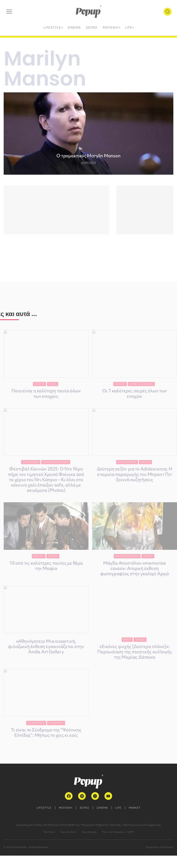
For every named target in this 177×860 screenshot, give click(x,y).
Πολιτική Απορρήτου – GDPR (118, 831)
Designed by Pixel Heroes (159, 847)
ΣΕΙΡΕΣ (84, 807)
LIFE (118, 807)
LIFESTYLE (44, 807)
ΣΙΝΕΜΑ (102, 807)
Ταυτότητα (49, 831)
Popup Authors (68, 831)
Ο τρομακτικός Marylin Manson (88, 156)
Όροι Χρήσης (89, 831)
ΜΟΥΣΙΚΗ (65, 807)
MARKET (135, 807)
